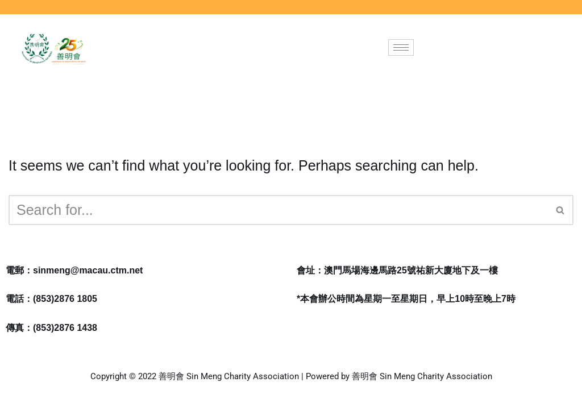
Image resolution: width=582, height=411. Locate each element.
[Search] (278, 210)
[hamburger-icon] (401, 47)
